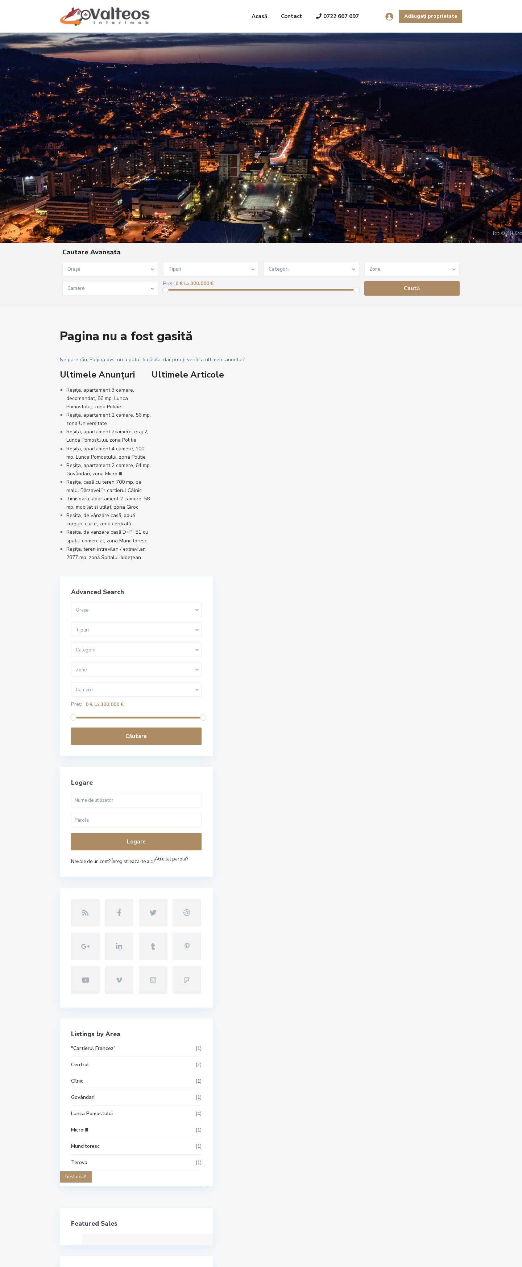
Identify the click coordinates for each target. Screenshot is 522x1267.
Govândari (372, 831)
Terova (368, 896)
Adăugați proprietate (430, 16)
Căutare (406, 488)
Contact (291, 16)
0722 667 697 (337, 16)
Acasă (259, 16)
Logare (405, 593)
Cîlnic (366, 814)
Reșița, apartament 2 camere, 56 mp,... (229, 1130)
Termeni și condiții (399, 1256)
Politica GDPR (446, 1256)
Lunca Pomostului (381, 847)
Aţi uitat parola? (377, 621)
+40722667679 (86, 1167)
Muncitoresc (374, 879)
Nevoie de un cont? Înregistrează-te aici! (402, 613)
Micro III (368, 863)
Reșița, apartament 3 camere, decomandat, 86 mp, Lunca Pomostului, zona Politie (100, 398)
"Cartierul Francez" (382, 782)
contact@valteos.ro (92, 1178)
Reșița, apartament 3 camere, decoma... (229, 1100)
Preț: (168, 284)
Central (369, 798)
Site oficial (81, 1188)
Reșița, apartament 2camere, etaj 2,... (227, 1160)
